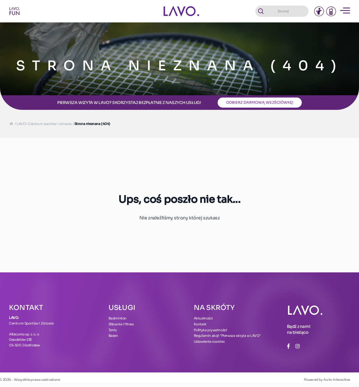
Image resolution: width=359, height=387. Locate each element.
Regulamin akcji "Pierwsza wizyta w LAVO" (227, 335)
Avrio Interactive (336, 379)
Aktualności (203, 318)
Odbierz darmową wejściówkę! (259, 102)
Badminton (117, 318)
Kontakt (200, 324)
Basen (113, 335)
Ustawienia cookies (209, 341)
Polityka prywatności (210, 330)
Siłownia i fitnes (121, 324)
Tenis (113, 330)
